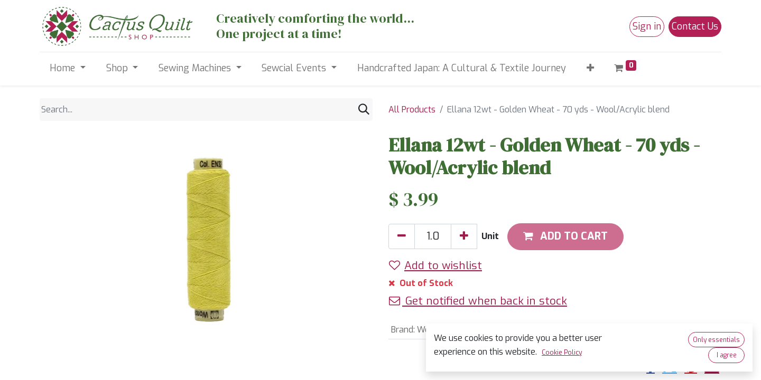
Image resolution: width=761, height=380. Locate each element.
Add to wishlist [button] (435, 265)
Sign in (647, 26)
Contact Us (695, 26)
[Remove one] (401, 236)
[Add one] (464, 236)
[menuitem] (461, 68)
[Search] (364, 109)
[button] (590, 68)
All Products (411, 109)
